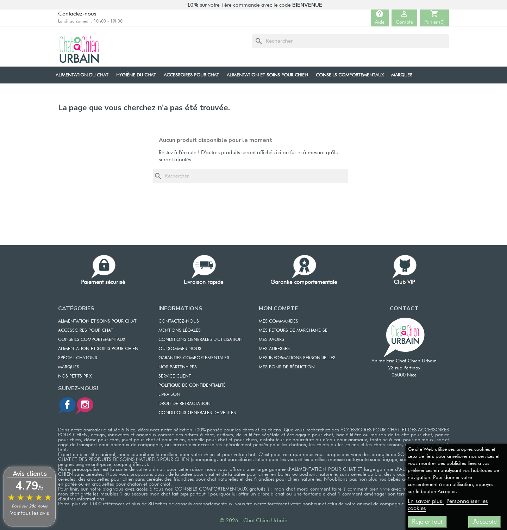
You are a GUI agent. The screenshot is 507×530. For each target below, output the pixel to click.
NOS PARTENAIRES (177, 367)
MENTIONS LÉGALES (179, 330)
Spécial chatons (77, 358)
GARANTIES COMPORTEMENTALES (193, 358)
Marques (68, 367)
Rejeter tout (427, 522)
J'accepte (484, 522)
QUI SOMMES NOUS (179, 349)
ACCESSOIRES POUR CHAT (85, 330)
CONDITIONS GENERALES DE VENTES (197, 413)
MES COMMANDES (278, 321)
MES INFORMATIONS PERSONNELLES (297, 358)
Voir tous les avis (29, 513)
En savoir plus (426, 501)
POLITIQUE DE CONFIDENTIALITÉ (192, 385)
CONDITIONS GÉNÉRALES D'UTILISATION (200, 339)
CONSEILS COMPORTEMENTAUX (91, 339)
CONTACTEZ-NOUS (178, 321)
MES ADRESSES (274, 349)
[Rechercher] (350, 41)
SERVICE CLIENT (174, 376)
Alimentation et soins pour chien (98, 349)
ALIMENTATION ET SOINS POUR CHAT (97, 321)
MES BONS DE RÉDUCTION (287, 367)
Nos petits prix (75, 376)
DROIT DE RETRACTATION (184, 403)
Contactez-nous (77, 14)
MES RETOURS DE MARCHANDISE (293, 330)
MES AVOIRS (271, 339)
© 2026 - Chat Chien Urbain (253, 520)
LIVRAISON (169, 394)
